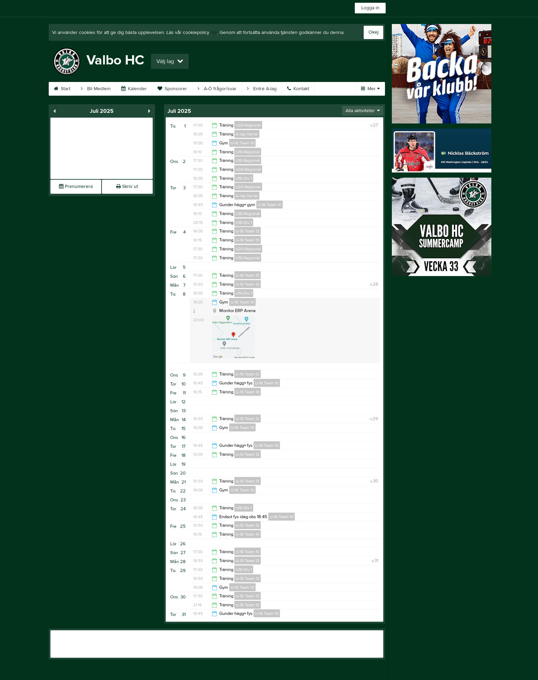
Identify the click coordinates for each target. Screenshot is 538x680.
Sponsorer (172, 89)
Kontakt (298, 89)
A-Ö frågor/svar (217, 89)
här (214, 32)
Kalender (134, 89)
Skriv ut (127, 186)
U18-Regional (248, 152)
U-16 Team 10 (242, 143)
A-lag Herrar (247, 134)
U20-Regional (248, 125)
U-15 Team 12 (247, 231)
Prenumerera (76, 186)
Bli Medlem (95, 89)
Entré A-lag (262, 89)
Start (62, 89)
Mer (370, 89)
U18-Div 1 (244, 178)
